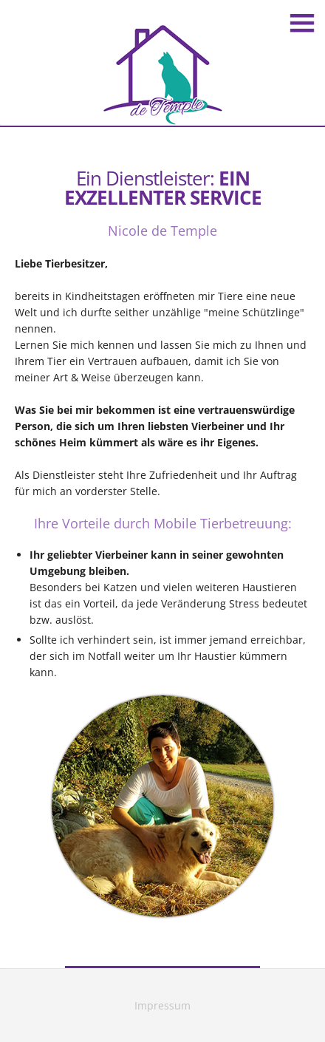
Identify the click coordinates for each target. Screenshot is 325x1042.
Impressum (162, 1005)
